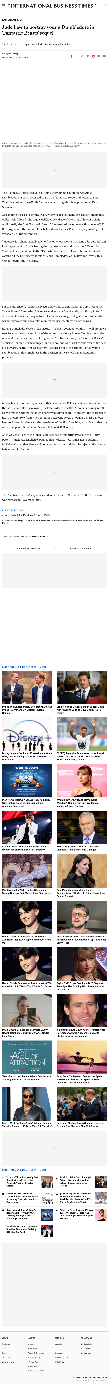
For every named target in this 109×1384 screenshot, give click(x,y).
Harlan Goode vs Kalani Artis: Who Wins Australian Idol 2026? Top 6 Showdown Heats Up (26, 939)
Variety (6, 251)
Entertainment (8, 1362)
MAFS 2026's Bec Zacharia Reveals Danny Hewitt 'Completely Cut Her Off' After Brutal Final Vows (25, 1033)
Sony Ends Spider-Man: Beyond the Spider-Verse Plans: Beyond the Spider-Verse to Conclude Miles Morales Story (80, 1079)
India (56, 1348)
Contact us (32, 1348)
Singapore (58, 1353)
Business (6, 1344)
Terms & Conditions (36, 1353)
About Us (32, 1344)
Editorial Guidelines (80, 548)
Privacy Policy (34, 1357)
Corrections (33, 1366)
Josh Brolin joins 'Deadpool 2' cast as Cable (27, 515)
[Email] (98, 56)
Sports (5, 1353)
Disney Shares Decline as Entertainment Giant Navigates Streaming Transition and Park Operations (27, 756)
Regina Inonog (11, 53)
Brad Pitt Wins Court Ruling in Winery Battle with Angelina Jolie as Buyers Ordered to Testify (80, 710)
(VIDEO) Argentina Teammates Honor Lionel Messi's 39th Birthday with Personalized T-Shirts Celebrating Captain (80, 756)
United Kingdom (61, 1357)
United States (60, 1362)
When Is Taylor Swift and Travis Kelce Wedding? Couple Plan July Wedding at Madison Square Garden (78, 803)
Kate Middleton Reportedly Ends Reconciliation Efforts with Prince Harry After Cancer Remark (81, 893)
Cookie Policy (34, 1362)
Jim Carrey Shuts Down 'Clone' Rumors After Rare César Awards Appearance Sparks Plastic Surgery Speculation (81, 1033)
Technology (6, 1357)
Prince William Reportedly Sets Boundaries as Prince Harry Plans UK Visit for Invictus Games (27, 710)
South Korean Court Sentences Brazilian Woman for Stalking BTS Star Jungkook (22, 1229)
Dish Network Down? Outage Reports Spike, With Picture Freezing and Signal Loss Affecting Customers (26, 803)
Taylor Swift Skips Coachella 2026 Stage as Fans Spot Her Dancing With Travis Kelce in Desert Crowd (80, 986)
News (4, 1348)
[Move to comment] (104, 56)
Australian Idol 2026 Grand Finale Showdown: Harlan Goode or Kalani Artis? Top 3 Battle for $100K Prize (81, 939)
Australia (58, 1344)
